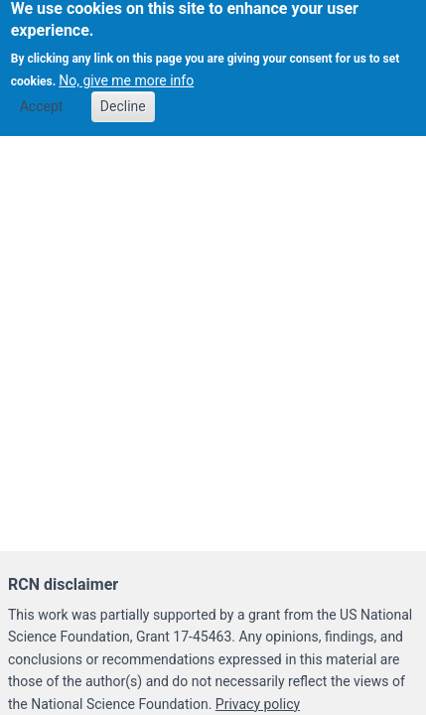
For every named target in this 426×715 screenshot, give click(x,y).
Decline (123, 100)
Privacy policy (257, 704)
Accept (42, 100)
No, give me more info (126, 74)
